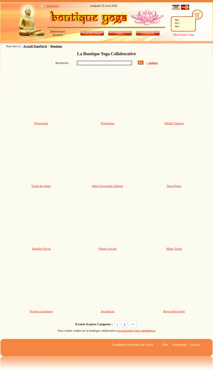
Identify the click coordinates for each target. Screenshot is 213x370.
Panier (120, 33)
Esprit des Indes (41, 186)
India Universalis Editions (107, 186)
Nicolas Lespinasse (41, 311)
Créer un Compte (92, 33)
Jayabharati (107, 311)
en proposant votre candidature (136, 330)
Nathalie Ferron (41, 248)
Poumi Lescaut (108, 248)
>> (133, 324)
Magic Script (174, 248)
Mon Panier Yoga (183, 34)
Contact (195, 344)
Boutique (56, 46)
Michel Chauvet (174, 123)
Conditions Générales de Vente (132, 344)
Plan (165, 344)
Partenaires (180, 344)
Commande (148, 33)
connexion (52, 5)
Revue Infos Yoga (174, 311)
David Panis (174, 186)
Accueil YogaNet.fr (35, 46)
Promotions (108, 123)
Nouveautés (41, 123)
